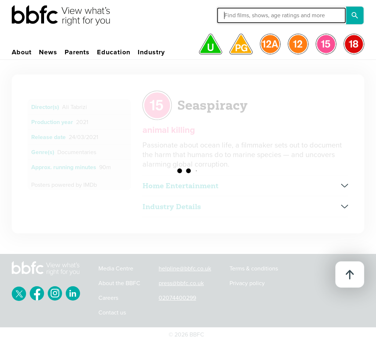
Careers (108, 298)
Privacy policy (247, 283)
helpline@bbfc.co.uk (185, 268)
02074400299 (177, 298)
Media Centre (115, 268)
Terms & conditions (253, 268)
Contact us (112, 312)
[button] (241, 15)
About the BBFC (119, 283)
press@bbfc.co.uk (181, 283)
